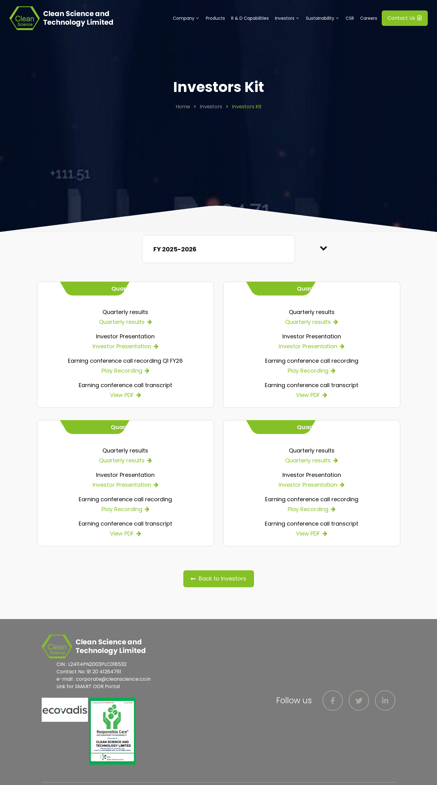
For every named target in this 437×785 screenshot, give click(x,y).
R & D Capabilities (250, 18)
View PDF (122, 395)
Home (183, 106)
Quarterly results (122, 322)
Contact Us (405, 18)
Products (215, 18)
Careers (368, 18)
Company (188, 18)
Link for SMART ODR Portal (88, 686)
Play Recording (122, 370)
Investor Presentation (122, 346)
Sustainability (324, 18)
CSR (350, 18)
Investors (289, 18)
